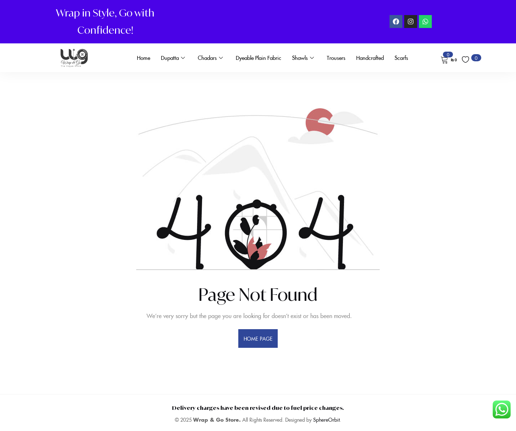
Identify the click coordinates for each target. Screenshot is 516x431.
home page (258, 338)
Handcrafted (370, 57)
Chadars (210, 58)
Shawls (303, 58)
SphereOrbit (326, 419)
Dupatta (173, 58)
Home (143, 57)
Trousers (336, 57)
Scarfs (401, 57)
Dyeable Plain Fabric (258, 57)
